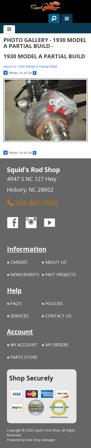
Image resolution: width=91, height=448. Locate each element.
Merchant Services (59, 417)
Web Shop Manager (40, 440)
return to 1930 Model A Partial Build (30, 66)
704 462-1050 (32, 202)
